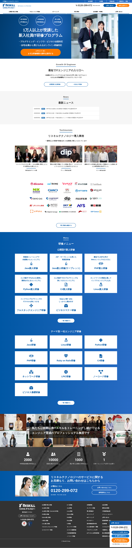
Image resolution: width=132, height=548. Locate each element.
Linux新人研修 (46, 523)
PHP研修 (69, 517)
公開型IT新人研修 (13, 11)
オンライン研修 (91, 508)
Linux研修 (69, 511)
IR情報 (101, 1)
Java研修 (69, 508)
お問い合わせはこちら (104, 488)
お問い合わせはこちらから (27, 516)
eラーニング (55, 11)
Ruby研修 (69, 520)
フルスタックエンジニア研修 (49, 527)
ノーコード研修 (71, 536)
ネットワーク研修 (71, 527)
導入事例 (76, 11)
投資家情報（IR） (106, 520)
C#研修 (69, 523)
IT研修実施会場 (106, 511)
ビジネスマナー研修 (47, 530)
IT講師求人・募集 (123, 1)
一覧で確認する (66, 320)
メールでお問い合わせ (120, 532)
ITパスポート (90, 520)
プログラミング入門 (92, 530)
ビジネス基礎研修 (71, 530)
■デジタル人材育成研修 (93, 533)
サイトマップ (90, 514)
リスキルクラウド (106, 527)
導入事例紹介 (90, 511)
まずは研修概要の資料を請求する (40, 52)
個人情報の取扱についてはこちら (120, 544)
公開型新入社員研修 (54, 84)
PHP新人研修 (45, 514)
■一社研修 (69, 505)
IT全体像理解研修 (71, 533)
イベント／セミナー (107, 514)
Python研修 (70, 514)
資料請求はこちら (104, 492)
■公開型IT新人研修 (47, 505)
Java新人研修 (45, 508)
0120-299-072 (65, 490)
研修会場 (112, 1)
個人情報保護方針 (106, 533)
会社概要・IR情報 (97, 11)
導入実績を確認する (66, 225)
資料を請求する (123, 5)
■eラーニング (90, 517)
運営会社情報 (105, 508)
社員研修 (104, 523)
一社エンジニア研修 (34, 11)
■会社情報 (105, 505)
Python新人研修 (46, 517)
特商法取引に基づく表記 (108, 536)
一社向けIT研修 (77, 84)
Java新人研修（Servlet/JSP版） (50, 511)
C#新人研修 (45, 520)
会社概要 (90, 1)
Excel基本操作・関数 (92, 527)
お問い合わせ (109, 5)
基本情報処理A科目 (92, 523)
